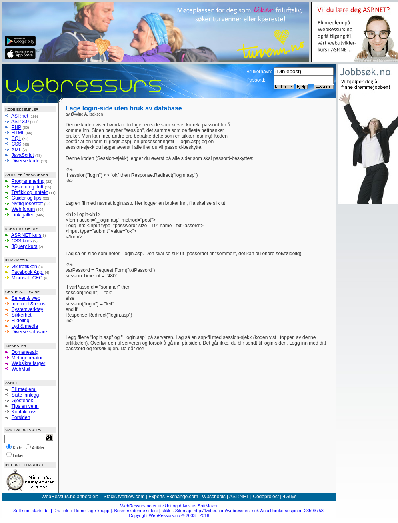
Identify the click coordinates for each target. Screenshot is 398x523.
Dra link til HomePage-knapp (81, 510)
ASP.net (19, 116)
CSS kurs (22, 241)
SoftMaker (208, 505)
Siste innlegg (25, 395)
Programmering (28, 181)
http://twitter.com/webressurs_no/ (226, 510)
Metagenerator (27, 358)
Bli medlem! (24, 389)
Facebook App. (28, 272)
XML (16, 149)
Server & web (26, 298)
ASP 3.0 (20, 121)
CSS (17, 144)
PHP (16, 127)
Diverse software (29, 332)
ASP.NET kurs (26, 235)
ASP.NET (239, 496)
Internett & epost (29, 304)
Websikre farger (28, 363)
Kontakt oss (24, 412)
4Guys (290, 496)
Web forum (23, 209)
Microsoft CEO (27, 278)
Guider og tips (27, 198)
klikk (166, 510)
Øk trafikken (24, 266)
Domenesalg (25, 352)
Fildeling (21, 320)
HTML (18, 133)
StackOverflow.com (124, 496)
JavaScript (23, 155)
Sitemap (183, 510)
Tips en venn (24, 406)
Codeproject (266, 496)
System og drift (28, 187)
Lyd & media (25, 326)
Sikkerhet (22, 315)
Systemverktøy (27, 309)
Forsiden (21, 417)
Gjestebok (22, 400)
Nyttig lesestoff (27, 203)
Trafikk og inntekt (29, 192)
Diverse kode (26, 161)
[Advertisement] (281, 134)
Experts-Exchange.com (173, 496)
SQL (16, 138)
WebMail (21, 369)
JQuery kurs (25, 246)
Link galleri (23, 215)
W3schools (214, 496)
